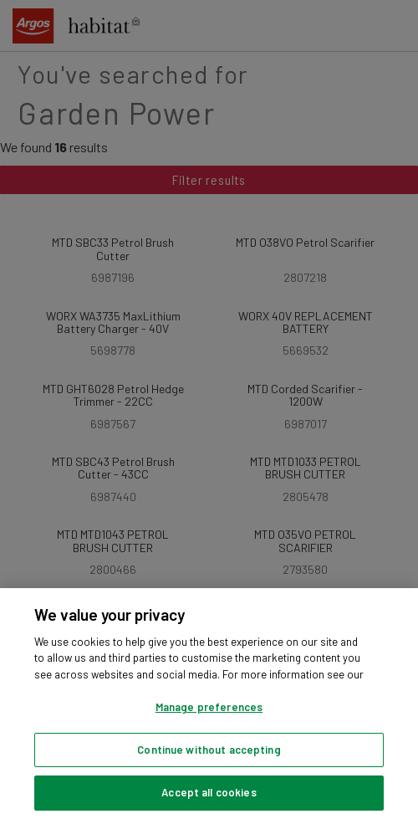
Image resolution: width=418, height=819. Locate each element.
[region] (209, 703)
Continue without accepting (208, 749)
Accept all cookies (208, 792)
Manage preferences (209, 707)
